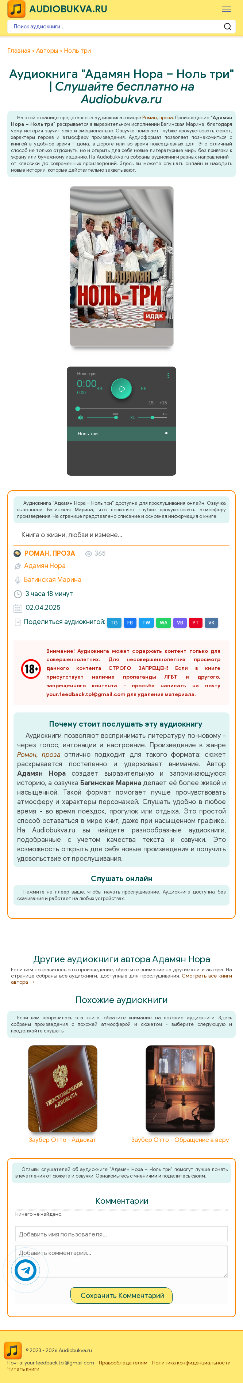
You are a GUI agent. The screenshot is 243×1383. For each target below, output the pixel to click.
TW (146, 623)
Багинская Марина (52, 580)
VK (211, 623)
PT (196, 623)
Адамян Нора (45, 566)
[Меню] (226, 9)
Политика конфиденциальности (191, 1363)
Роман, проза (157, 118)
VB (180, 623)
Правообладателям (123, 1363)
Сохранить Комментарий (122, 1295)
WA (163, 623)
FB (130, 623)
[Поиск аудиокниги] (121, 26)
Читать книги (23, 1369)
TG (114, 623)
